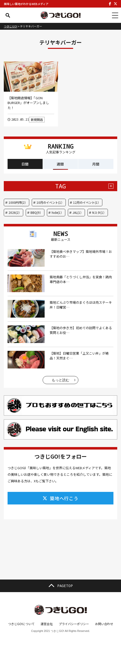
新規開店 (37, 119)
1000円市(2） (18, 202)
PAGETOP (60, 586)
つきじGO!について (21, 624)
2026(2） (15, 212)
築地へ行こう (60, 498)
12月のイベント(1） (87, 202)
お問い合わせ (104, 624)
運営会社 (47, 624)
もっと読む (60, 380)
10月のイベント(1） (50, 202)
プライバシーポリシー (74, 624)
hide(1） (58, 212)
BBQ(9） (37, 212)
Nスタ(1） (99, 212)
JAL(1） (78, 212)
